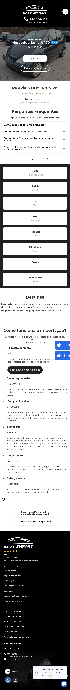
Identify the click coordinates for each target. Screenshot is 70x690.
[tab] (35, 125)
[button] (35, 58)
